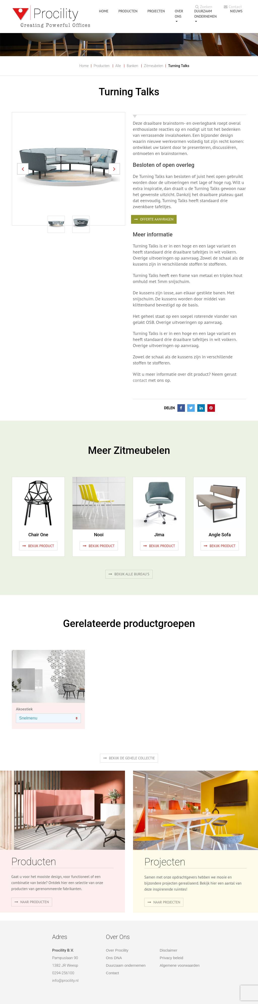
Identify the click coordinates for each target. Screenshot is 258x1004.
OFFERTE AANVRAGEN (153, 219)
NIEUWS (236, 11)
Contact (233, 6)
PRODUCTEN (128, 11)
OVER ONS (179, 14)
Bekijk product (38, 546)
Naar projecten (164, 902)
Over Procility (117, 950)
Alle (118, 66)
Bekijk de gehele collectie (129, 758)
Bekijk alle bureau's (129, 574)
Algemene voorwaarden (180, 965)
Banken (132, 66)
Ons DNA (114, 958)
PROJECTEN (156, 11)
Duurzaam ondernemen (205, 14)
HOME (104, 11)
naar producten (32, 902)
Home (84, 66)
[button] (22, 169)
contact (140, 380)
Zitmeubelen (153, 66)
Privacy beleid (171, 958)
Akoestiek (24, 709)
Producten (102, 66)
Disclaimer (168, 950)
